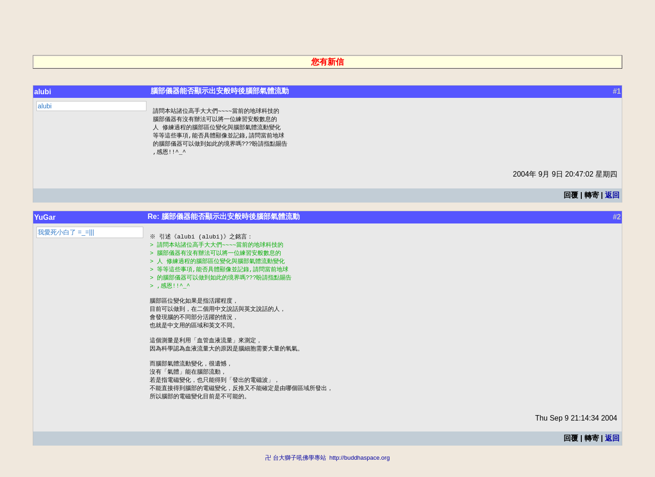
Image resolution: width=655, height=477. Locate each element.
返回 (612, 198)
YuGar (44, 220)
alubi (42, 92)
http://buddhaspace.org (359, 472)
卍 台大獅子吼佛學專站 (295, 472)
